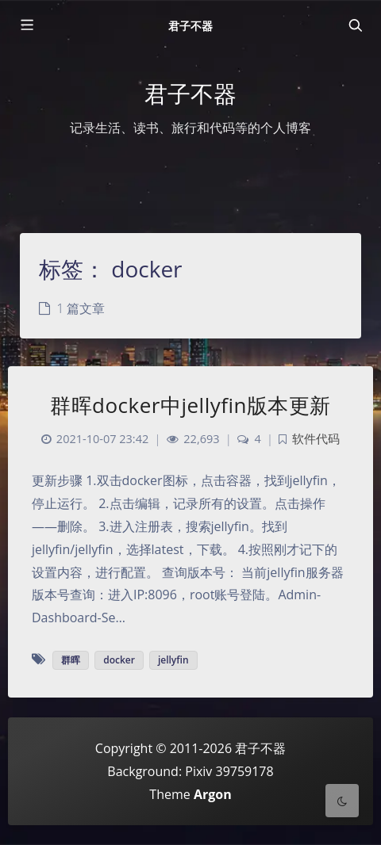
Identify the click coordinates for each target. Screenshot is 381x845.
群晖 (70, 660)
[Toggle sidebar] (26, 25)
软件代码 (316, 438)
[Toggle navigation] (355, 25)
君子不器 (190, 25)
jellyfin (173, 660)
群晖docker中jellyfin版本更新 (190, 405)
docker (119, 660)
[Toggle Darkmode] (342, 800)
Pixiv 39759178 (229, 771)
